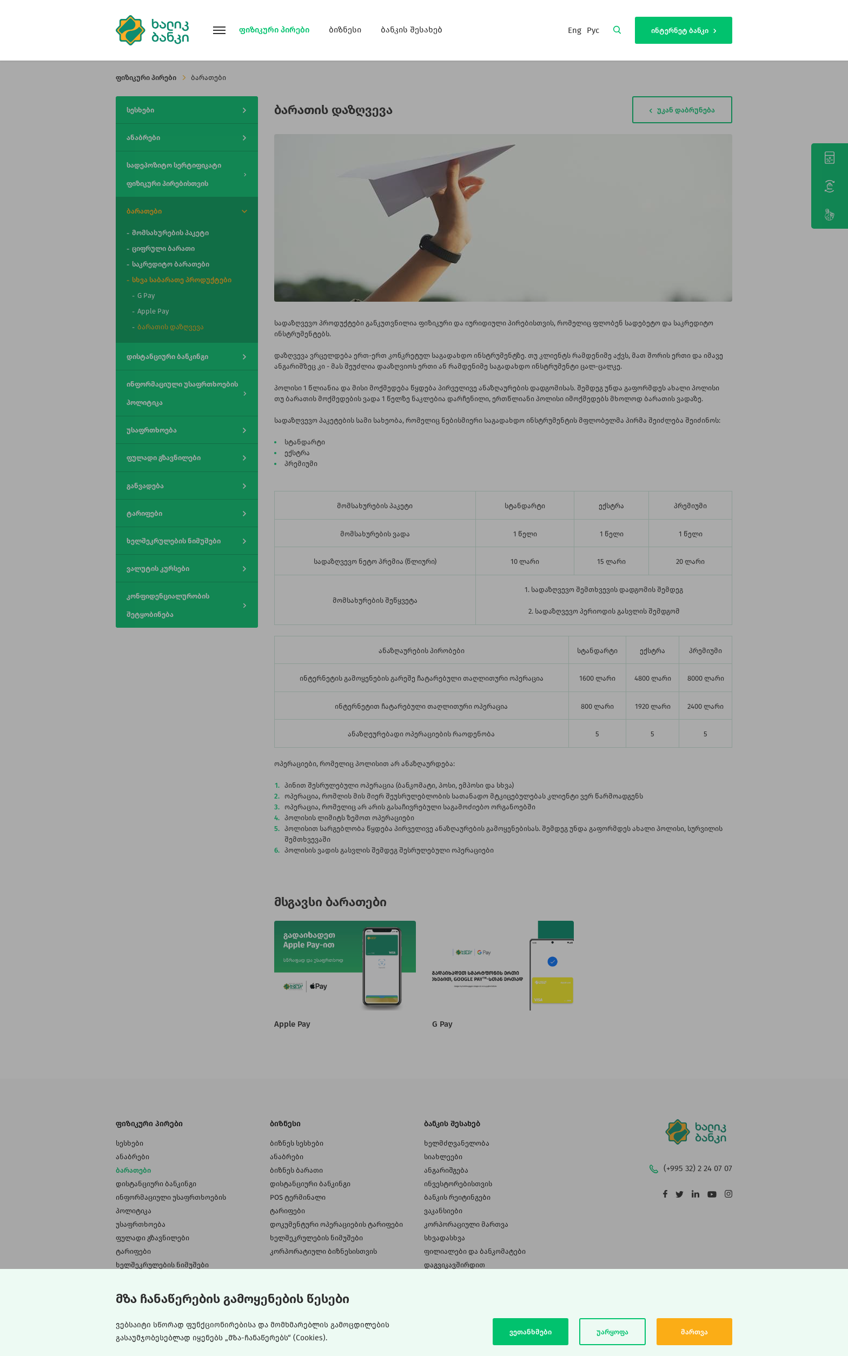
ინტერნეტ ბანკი (683, 30)
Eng (574, 30)
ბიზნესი (345, 30)
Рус (593, 30)
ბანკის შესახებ (411, 30)
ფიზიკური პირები (274, 30)
